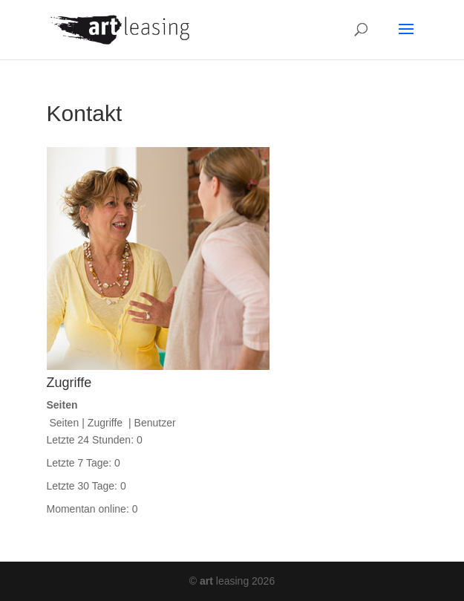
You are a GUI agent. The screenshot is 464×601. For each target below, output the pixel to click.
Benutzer (155, 423)
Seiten (64, 423)
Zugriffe (106, 423)
